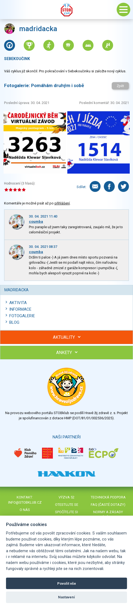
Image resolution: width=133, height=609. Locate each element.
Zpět (120, 86)
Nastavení (66, 597)
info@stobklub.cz (25, 502)
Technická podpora (108, 497)
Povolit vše (66, 583)
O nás (25, 510)
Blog (14, 322)
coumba (36, 221)
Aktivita (18, 302)
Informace (20, 309)
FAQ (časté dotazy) (108, 505)
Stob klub (66, 9)
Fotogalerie (22, 315)
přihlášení (62, 203)
